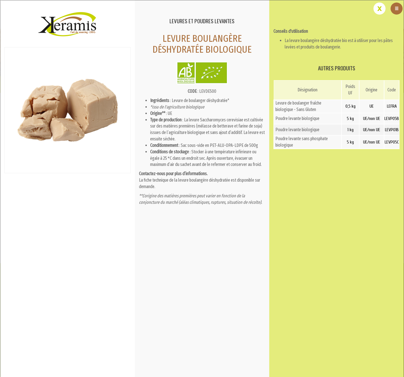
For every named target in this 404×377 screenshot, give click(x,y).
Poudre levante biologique (297, 118)
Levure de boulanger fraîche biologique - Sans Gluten (298, 106)
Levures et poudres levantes (202, 21)
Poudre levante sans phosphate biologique (301, 142)
